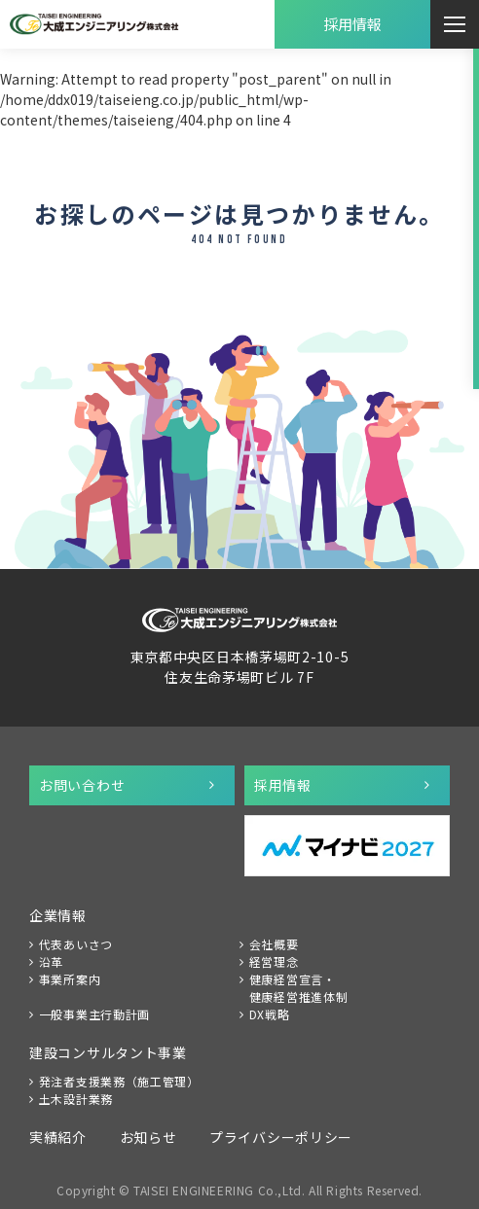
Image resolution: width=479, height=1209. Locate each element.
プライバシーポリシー (280, 1137)
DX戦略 (269, 1014)
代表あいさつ (76, 944)
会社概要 (274, 944)
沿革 (51, 961)
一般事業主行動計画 (94, 1014)
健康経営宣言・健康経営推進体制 (299, 988)
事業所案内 (70, 979)
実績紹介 (58, 1137)
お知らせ (148, 1137)
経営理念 (274, 961)
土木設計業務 (76, 1098)
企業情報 (58, 915)
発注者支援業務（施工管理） (119, 1081)
